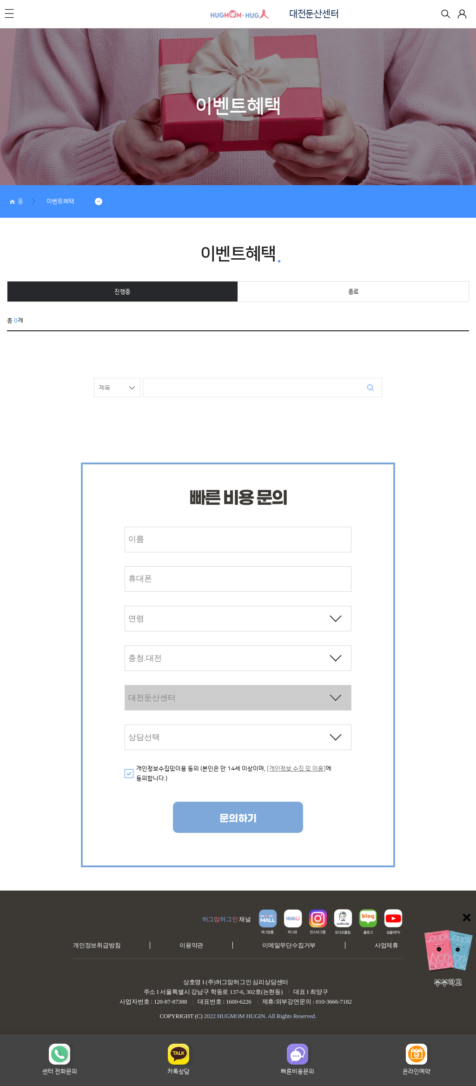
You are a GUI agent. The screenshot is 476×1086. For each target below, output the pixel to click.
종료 (353, 291)
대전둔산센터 (313, 14)
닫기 (466, 917)
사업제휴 (386, 945)
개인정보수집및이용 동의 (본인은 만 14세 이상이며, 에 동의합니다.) (233, 773)
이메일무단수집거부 (289, 945)
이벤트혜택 (60, 201)
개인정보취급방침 (96, 945)
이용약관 (191, 945)
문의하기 (238, 819)
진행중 (122, 291)
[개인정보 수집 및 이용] (296, 768)
